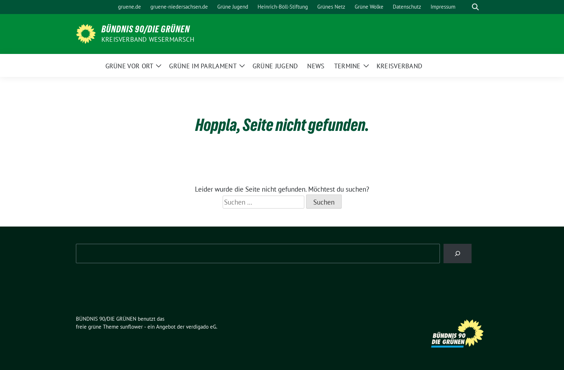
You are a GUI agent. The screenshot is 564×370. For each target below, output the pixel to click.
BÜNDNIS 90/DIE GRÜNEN (145, 29)
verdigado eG (201, 326)
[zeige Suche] (475, 7)
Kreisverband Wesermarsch (147, 39)
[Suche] (465, 7)
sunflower (131, 326)
